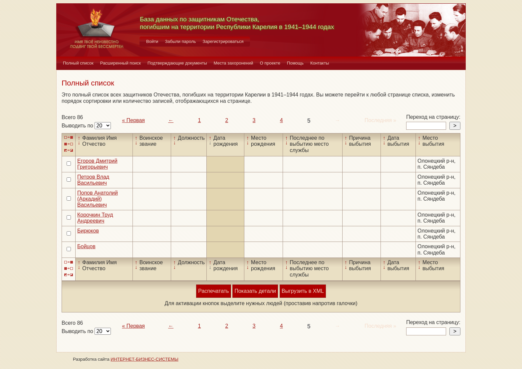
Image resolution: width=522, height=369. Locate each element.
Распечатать (213, 291)
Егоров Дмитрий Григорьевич (97, 164)
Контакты (319, 63)
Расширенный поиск (120, 63)
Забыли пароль (180, 41)
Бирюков (88, 231)
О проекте (270, 63)
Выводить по (78, 125)
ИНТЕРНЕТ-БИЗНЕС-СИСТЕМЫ (144, 359)
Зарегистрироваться (223, 41)
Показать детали (255, 291)
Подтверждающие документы (177, 63)
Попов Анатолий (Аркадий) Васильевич (97, 199)
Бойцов (86, 246)
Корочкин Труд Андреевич (95, 218)
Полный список (78, 63)
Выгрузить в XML (303, 291)
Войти (152, 41)
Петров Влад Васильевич (93, 180)
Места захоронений (233, 63)
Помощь (295, 63)
